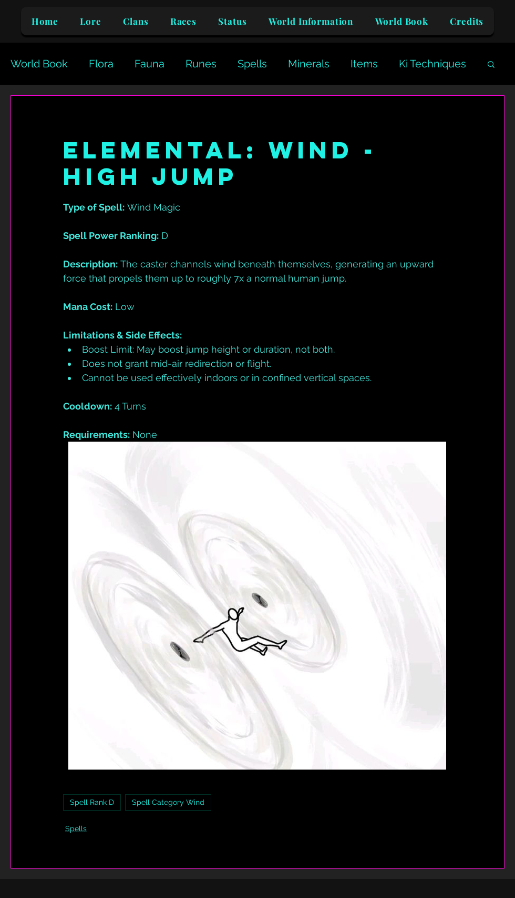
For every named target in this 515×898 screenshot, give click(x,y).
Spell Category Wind (168, 802)
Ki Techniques (432, 63)
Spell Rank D (92, 802)
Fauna (149, 63)
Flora (101, 63)
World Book (39, 63)
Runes (201, 63)
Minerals (308, 63)
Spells (252, 63)
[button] (491, 63)
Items (364, 63)
